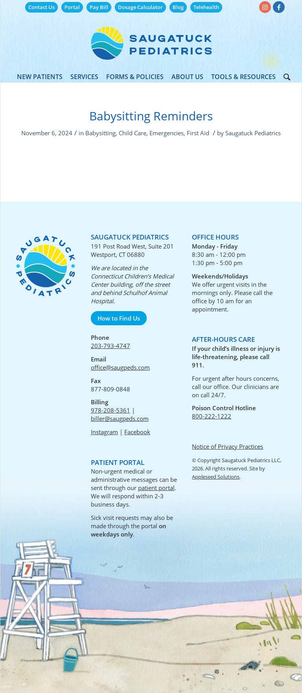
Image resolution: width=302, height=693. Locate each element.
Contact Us (41, 7)
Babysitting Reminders (151, 116)
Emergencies (166, 133)
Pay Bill (99, 7)
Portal (72, 7)
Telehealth (206, 7)
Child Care (132, 133)
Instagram (104, 432)
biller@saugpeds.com (120, 418)
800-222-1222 (211, 416)
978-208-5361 (110, 410)
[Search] (285, 77)
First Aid (198, 133)
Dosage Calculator (140, 7)
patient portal (156, 488)
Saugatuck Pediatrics (253, 133)
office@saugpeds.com (120, 367)
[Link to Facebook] (279, 7)
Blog (178, 7)
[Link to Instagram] (265, 7)
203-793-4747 (110, 346)
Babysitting (100, 133)
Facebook (137, 432)
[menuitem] (41, 7)
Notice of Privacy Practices (227, 446)
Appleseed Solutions (215, 476)
